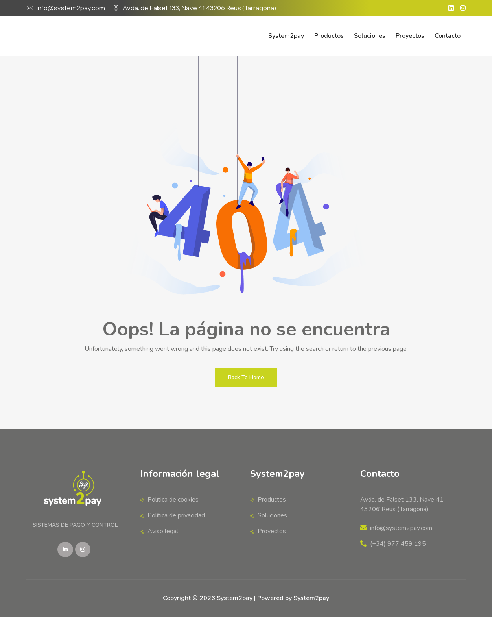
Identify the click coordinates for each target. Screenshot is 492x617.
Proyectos (410, 35)
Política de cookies (169, 499)
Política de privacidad (172, 515)
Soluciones (369, 35)
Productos (329, 35)
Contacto (448, 35)
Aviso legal (159, 531)
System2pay (286, 35)
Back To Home (246, 377)
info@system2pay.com (71, 8)
